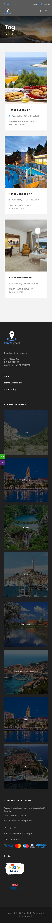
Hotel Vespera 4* (20, 194)
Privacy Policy (10, 389)
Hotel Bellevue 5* (20, 277)
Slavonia (26, 624)
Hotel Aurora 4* (19, 110)
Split (26, 719)
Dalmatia (26, 480)
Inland (26, 527)
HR (3, 4)
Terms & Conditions (13, 382)
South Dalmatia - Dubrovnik (26, 672)
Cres (26, 432)
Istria (26, 574)
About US (8, 376)
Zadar (26, 766)
